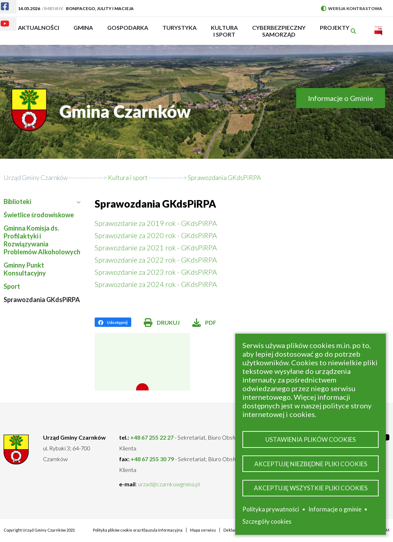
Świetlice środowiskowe (39, 215)
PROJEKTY (334, 31)
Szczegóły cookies (267, 521)
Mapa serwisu (203, 530)
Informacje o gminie (334, 509)
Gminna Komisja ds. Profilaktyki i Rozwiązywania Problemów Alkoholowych (42, 240)
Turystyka (179, 31)
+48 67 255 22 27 (152, 437)
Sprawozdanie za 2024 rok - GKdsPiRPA (156, 284)
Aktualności (38, 27)
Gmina (86, 31)
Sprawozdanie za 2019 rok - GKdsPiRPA (156, 223)
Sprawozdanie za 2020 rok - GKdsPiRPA (156, 235)
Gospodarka (127, 31)
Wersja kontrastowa (351, 8)
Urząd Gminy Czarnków (36, 177)
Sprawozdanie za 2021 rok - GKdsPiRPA (156, 247)
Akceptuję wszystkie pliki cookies (311, 487)
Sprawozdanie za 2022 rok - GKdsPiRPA (156, 259)
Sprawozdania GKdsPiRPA (42, 300)
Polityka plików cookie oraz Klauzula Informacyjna (138, 530)
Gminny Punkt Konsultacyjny (25, 269)
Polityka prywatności (270, 509)
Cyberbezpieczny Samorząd (279, 31)
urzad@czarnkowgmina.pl (169, 484)
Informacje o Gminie (340, 98)
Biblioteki (42, 201)
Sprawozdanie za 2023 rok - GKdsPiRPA (156, 272)
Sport (12, 286)
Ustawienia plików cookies (310, 438)
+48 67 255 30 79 (152, 458)
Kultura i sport (224, 31)
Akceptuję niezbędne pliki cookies (310, 463)
